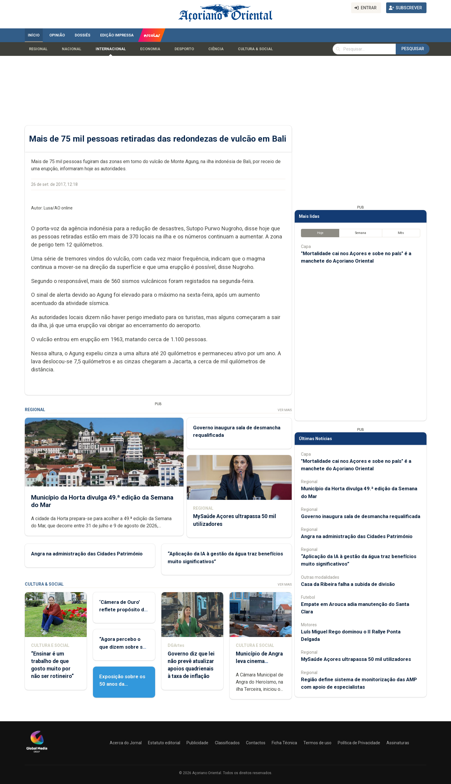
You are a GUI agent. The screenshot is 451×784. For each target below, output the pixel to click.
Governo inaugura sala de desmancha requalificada (360, 516)
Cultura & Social (255, 49)
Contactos (255, 742)
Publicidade (197, 742)
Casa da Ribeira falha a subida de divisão (348, 584)
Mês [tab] (401, 233)
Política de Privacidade (359, 742)
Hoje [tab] (320, 233)
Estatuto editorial (164, 742)
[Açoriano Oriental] (37, 753)
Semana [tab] (360, 233)
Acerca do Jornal (126, 742)
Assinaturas (397, 742)
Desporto (184, 49)
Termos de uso (317, 742)
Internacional (111, 49)
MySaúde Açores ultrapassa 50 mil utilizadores (356, 659)
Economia (150, 49)
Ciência (216, 49)
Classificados (227, 742)
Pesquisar (412, 48)
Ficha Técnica (284, 742)
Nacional (71, 49)
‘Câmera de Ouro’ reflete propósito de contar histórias (123, 609)
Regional (38, 49)
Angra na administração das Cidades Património (87, 554)
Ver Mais (284, 410)
